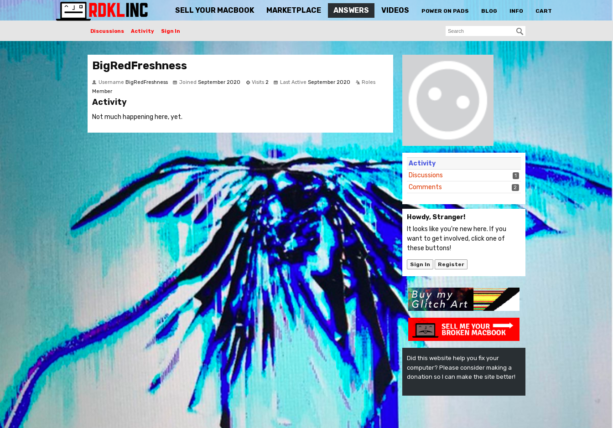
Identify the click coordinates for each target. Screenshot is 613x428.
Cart (543, 11)
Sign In (170, 31)
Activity (142, 31)
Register (451, 264)
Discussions (107, 31)
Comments (425, 187)
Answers (351, 10)
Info (516, 11)
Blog (489, 11)
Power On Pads (445, 11)
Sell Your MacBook (214, 10)
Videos (395, 10)
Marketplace (293, 10)
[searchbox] (485, 31)
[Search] (520, 31)
